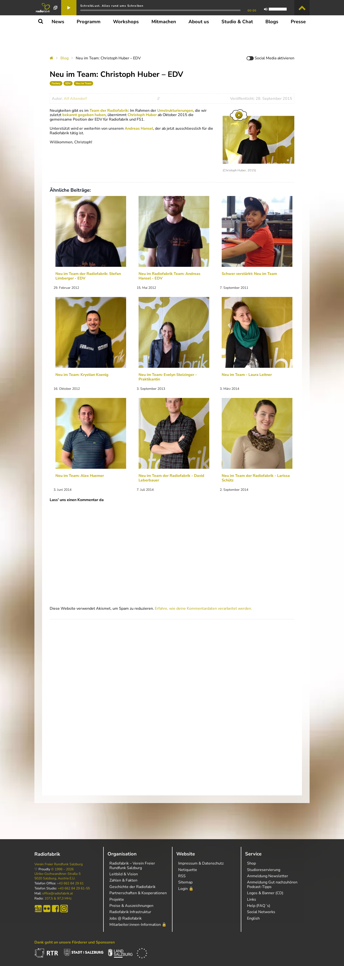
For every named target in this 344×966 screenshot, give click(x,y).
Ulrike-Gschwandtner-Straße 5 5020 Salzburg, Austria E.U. (57, 876)
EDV (68, 83)
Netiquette (187, 869)
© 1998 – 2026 (62, 869)
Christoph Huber (142, 114)
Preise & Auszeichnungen (131, 905)
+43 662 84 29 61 (70, 883)
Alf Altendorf (75, 98)
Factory (56, 83)
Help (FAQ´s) (258, 905)
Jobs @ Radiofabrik (125, 918)
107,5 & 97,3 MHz (57, 898)
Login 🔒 (186, 888)
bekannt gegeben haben (84, 114)
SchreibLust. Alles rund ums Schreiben (111, 6)
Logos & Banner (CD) (265, 893)
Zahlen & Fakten (123, 880)
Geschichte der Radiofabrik (132, 886)
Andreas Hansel (139, 128)
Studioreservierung (263, 869)
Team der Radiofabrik (109, 110)
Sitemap (185, 882)
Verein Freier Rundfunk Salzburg (58, 864)
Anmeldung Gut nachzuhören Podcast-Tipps (272, 884)
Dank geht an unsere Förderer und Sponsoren (74, 942)
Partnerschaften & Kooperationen (138, 893)
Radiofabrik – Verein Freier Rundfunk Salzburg (132, 865)
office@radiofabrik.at (57, 893)
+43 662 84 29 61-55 (74, 888)
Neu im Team (83, 83)
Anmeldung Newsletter (267, 876)
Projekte (116, 899)
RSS (182, 876)
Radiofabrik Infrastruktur (130, 912)
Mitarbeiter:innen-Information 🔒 (138, 924)
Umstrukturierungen (175, 110)
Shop (251, 863)
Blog (64, 58)
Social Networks (261, 912)
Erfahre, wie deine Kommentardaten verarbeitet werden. (203, 608)
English (253, 918)
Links (251, 899)
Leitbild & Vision (123, 874)
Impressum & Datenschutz (201, 863)
